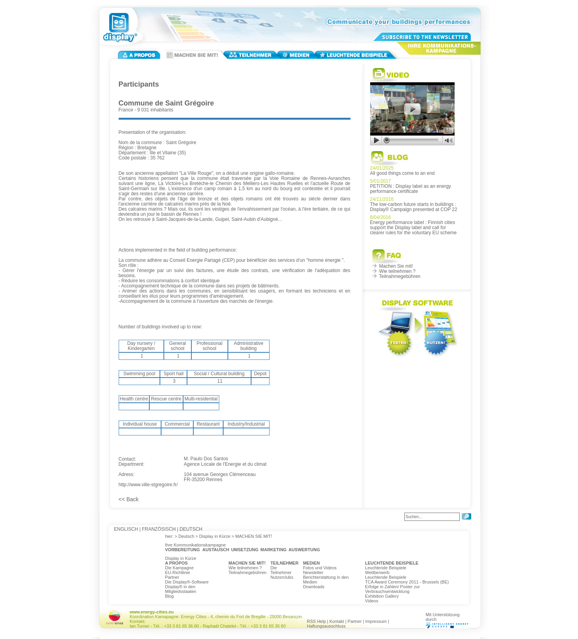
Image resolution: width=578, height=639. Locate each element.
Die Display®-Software (187, 582)
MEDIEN (311, 563)
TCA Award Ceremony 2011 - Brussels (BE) (407, 582)
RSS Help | (318, 621)
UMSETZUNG (245, 549)
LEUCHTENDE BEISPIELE (391, 563)
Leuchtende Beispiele (385, 567)
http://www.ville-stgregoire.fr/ (148, 484)
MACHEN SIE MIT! (247, 563)
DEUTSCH (191, 529)
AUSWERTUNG (304, 549)
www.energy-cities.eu (152, 611)
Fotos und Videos (319, 567)
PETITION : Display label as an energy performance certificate (410, 188)
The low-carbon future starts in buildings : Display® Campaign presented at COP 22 (413, 207)
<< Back (129, 499)
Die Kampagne (179, 567)
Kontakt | (338, 621)
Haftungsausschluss (326, 626)
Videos (371, 600)
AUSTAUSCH (215, 549)
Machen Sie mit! (391, 266)
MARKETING (274, 549)
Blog (169, 596)
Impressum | (377, 621)
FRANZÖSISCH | (160, 529)
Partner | (356, 621)
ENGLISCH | (127, 529)
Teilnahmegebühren (395, 276)
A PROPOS (176, 563)
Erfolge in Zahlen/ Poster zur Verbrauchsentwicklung (392, 589)
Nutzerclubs (281, 577)
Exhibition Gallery (382, 596)
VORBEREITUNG (182, 549)
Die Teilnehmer (281, 570)
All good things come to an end (402, 173)
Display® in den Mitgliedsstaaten (180, 589)
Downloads (313, 586)
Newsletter (313, 572)
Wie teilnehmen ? (393, 271)
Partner (172, 577)
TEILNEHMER (284, 563)
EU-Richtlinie (177, 572)
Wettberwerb (377, 572)
